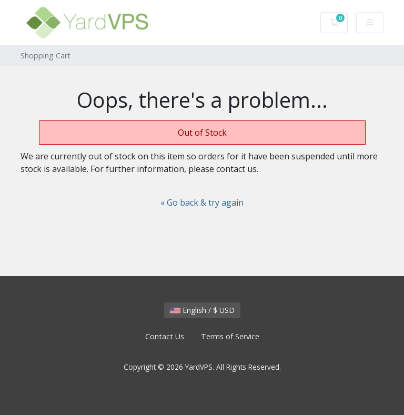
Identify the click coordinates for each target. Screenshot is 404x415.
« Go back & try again (202, 202)
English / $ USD (202, 310)
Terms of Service (230, 336)
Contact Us (164, 336)
